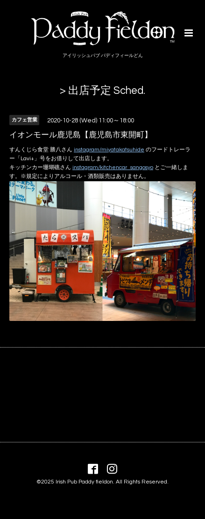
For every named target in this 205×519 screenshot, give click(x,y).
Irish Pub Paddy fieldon (84, 482)
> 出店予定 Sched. (102, 90)
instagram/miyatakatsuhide (109, 150)
